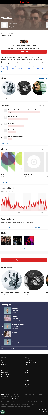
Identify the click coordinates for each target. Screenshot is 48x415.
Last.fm (24, 2)
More (46, 110)
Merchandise (4, 376)
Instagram (27, 386)
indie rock (11, 68)
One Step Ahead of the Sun (17, 25)
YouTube (27, 388)
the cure (14, 316)
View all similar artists (7, 299)
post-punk (21, 68)
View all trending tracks (7, 348)
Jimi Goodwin (39, 97)
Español (14, 394)
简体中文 (20, 396)
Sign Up (27, 370)
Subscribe (27, 374)
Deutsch (8, 394)
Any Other (24, 97)
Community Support (30, 361)
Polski (35, 394)
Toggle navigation (2, 2)
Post (2, 174)
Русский (3, 396)
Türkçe (15, 396)
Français (19, 394)
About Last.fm (5, 359)
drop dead (15, 332)
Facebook (27, 380)
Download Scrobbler (6, 370)
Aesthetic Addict (13, 116)
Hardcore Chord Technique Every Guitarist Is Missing (23, 110)
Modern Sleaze (12, 130)
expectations (16, 340)
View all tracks (5, 143)
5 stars (37, 68)
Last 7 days (42, 105)
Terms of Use (26, 401)
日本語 (30, 394)
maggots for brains (18, 324)
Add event (12, 227)
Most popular (41, 149)
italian (29, 68)
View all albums (5, 182)
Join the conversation (25, 260)
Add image (25, 249)
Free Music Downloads (7, 374)
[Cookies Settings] (2, 412)
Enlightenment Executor (15, 136)
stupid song (15, 308)
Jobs (2, 362)
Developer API (5, 372)
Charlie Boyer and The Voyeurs (10, 292)
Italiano (25, 394)
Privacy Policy (33, 401)
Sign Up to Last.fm (24, 51)
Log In (26, 372)
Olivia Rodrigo (16, 310)
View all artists (43, 78)
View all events (35, 227)
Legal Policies (40, 401)
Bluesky (27, 384)
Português (41, 394)
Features (3, 364)
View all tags (4, 72)
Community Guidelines (30, 362)
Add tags (42, 68)
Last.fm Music (14, 403)
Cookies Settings (6, 403)
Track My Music (29, 359)
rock (4, 68)
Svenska (9, 396)
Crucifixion (11, 123)
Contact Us (4, 361)
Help (26, 364)
